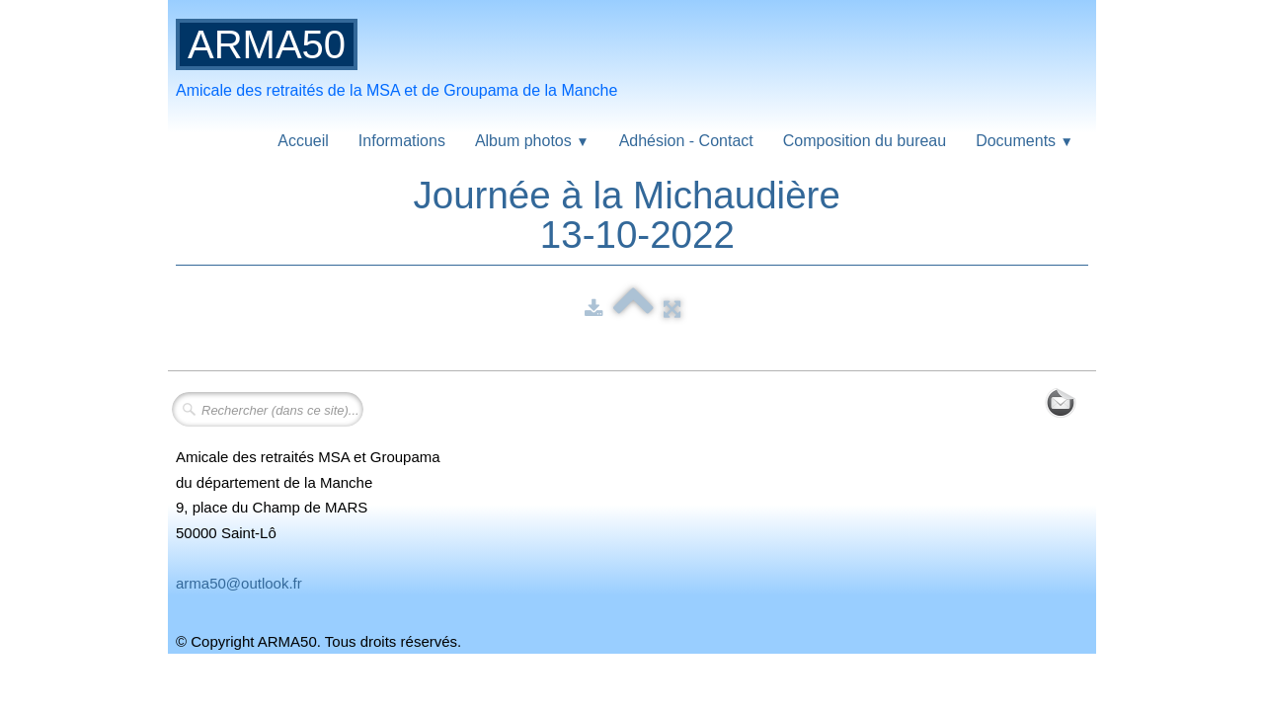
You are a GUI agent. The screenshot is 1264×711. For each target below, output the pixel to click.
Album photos (532, 140)
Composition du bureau (864, 140)
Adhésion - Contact (686, 140)
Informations (401, 140)
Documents (1024, 140)
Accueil (303, 140)
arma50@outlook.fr (239, 583)
